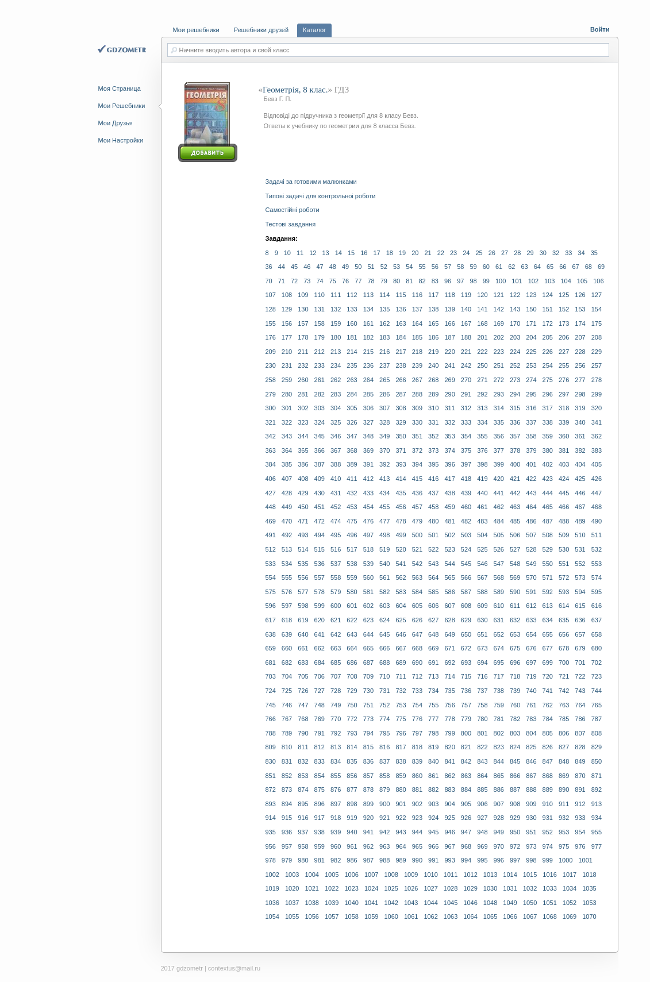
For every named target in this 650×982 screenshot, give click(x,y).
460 (466, 506)
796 (400, 733)
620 (319, 620)
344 (303, 436)
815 (368, 747)
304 (335, 408)
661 (303, 648)
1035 (589, 888)
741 (548, 690)
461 (482, 506)
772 (352, 718)
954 (580, 832)
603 (384, 605)
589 (499, 591)
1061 (411, 916)
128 (271, 309)
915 (287, 817)
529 (548, 549)
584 (417, 591)
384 (271, 464)
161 (368, 323)
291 (466, 394)
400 (515, 464)
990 (417, 860)
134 (368, 309)
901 (400, 803)
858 (384, 775)
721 (564, 676)
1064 (470, 916)
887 (515, 789)
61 (498, 266)
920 (368, 817)
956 (271, 846)
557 (319, 577)
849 (580, 761)
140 (466, 309)
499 (400, 535)
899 (368, 803)
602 (368, 605)
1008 (391, 874)
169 (499, 323)
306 (368, 408)
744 (596, 690)
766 (271, 718)
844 (499, 761)
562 (400, 577)
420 (499, 478)
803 (515, 733)
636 (580, 620)
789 (287, 733)
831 (287, 761)
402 (548, 464)
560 (368, 577)
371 (400, 450)
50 (358, 266)
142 (499, 309)
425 (580, 478)
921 (384, 817)
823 (499, 747)
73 (306, 281)
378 (515, 450)
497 (368, 535)
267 (417, 379)
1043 (411, 902)
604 (400, 605)
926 (466, 817)
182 (368, 337)
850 (596, 761)
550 (548, 563)
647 (417, 634)
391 (368, 464)
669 (433, 648)
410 (335, 478)
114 (384, 294)
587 (466, 591)
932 (564, 817)
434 (384, 493)
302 (303, 408)
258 (271, 379)
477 (384, 521)
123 (531, 294)
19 (402, 252)
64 (537, 266)
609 (482, 605)
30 (543, 252)
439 (466, 493)
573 (580, 577)
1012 (470, 874)
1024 (371, 888)
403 (564, 464)
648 (433, 634)
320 (596, 408)
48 (332, 266)
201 (482, 337)
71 (281, 281)
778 (449, 718)
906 (482, 803)
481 (449, 521)
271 (482, 379)
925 (449, 817)
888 (531, 789)
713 (433, 676)
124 (548, 294)
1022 (332, 888)
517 (352, 549)
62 (511, 266)
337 (531, 422)
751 (368, 705)
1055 (292, 916)
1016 (549, 874)
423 (548, 478)
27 (504, 252)
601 (352, 605)
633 (531, 620)
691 (433, 662)
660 (287, 648)
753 (400, 705)
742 (564, 690)
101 (516, 281)
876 (335, 789)
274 (531, 379)
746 (287, 705)
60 (486, 266)
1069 (569, 916)
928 (499, 817)
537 (335, 563)
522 (433, 549)
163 (400, 323)
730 (368, 690)
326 (352, 422)
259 (287, 379)
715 (466, 676)
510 (580, 535)
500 (417, 535)
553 (596, 563)
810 (287, 747)
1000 (565, 860)
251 (499, 365)
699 (548, 662)
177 (287, 337)
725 (287, 690)
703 (271, 676)
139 (449, 309)
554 (271, 577)
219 (433, 351)
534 (287, 563)
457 (417, 506)
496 (352, 535)
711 (400, 676)
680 (596, 648)
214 (352, 351)
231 (287, 365)
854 (319, 775)
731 (384, 690)
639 (287, 634)
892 (596, 789)
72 (294, 281)
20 (414, 252)
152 (564, 309)
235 (352, 365)
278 (596, 379)
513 (287, 549)
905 (466, 803)
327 (368, 422)
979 (287, 860)
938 (319, 832)
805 (548, 733)
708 (352, 676)
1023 (351, 888)
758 (482, 705)
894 (287, 803)
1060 (391, 916)
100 (500, 281)
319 (580, 408)
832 (303, 761)
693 (466, 662)
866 (515, 775)
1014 (510, 874)
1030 (490, 888)
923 (417, 817)
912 (580, 803)
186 (433, 337)
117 (433, 294)
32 (555, 252)
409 (319, 478)
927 (482, 817)
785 (564, 718)
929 (515, 817)
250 (482, 365)
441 (499, 493)
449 (287, 506)
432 (352, 493)
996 (499, 860)
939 (335, 832)
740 (531, 690)
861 (433, 775)
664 (352, 648)
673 (482, 648)
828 (580, 747)
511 (596, 535)
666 (384, 648)
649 (449, 634)
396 (449, 464)
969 (482, 846)
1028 (450, 888)
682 (287, 662)
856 (352, 775)
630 (482, 620)
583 (400, 591)
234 (335, 365)
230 (271, 365)
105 (582, 281)
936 (287, 832)
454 (368, 506)
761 (531, 705)
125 (564, 294)
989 (400, 860)
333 (466, 422)
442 (515, 493)
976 (580, 846)
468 (596, 506)
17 (377, 252)
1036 (272, 902)
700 (564, 662)
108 (287, 294)
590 (515, 591)
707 (335, 676)
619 (303, 620)
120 (482, 294)
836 (368, 761)
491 (271, 535)
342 (271, 436)
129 (287, 309)
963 (384, 846)
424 (564, 478)
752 (384, 705)
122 (515, 294)
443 (531, 493)
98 (473, 281)
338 (548, 422)
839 (417, 761)
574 (596, 577)
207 (580, 337)
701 (580, 662)
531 (580, 549)
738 (499, 690)
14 (338, 252)
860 (417, 775)
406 (271, 478)
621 (335, 620)
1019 (272, 888)
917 (319, 817)
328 (384, 422)
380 (548, 450)
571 (548, 577)
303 (319, 408)
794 (368, 733)
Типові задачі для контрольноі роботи (321, 195)
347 (352, 436)
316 (531, 408)
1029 (470, 888)
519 (384, 549)
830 (271, 761)
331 (433, 422)
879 (384, 789)
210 (287, 351)
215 (368, 351)
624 (384, 620)
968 (466, 846)
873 (287, 789)
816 (384, 747)
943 (400, 832)
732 (400, 690)
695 (499, 662)
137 (417, 309)
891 (580, 789)
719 (531, 676)
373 (433, 450)
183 (384, 337)
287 (400, 394)
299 (596, 394)
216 (384, 351)
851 (271, 775)
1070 (589, 916)
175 (596, 323)
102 (533, 281)
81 (409, 281)
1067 (530, 916)
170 (515, 323)
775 (400, 718)
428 (287, 493)
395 (433, 464)
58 (460, 266)
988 (384, 860)
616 (596, 605)
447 (596, 493)
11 (300, 252)
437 (433, 493)
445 (564, 493)
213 (335, 351)
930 (531, 817)
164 (417, 323)
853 (303, 775)
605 (417, 605)
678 (564, 648)
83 (435, 281)
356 (499, 436)
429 (303, 493)
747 (303, 705)
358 (531, 436)
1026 (411, 888)
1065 (490, 916)
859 (400, 775)
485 (515, 521)
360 (564, 436)
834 (335, 761)
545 (466, 563)
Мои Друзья (115, 123)
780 (482, 718)
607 (449, 605)
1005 (332, 874)
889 (548, 789)
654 (531, 634)
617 (271, 620)
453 (352, 506)
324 (319, 422)
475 (352, 521)
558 (335, 577)
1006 (351, 874)
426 (596, 478)
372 (417, 450)
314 (499, 408)
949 (499, 832)
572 (564, 577)
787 (596, 718)
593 (564, 591)
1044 (430, 902)
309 (417, 408)
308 (400, 408)
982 (335, 860)
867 (531, 775)
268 (433, 379)
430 (319, 493)
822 (482, 747)
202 (499, 337)
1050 (530, 902)
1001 (585, 860)
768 (303, 718)
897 (335, 803)
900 (384, 803)
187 (449, 337)
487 (548, 521)
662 (319, 648)
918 (335, 817)
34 (581, 252)
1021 (311, 888)
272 (499, 379)
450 (303, 506)
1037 (292, 902)
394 (417, 464)
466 (564, 506)
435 (400, 493)
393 (400, 464)
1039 (332, 902)
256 (580, 365)
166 (449, 323)
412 (368, 478)
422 (531, 478)
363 (271, 450)
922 (400, 817)
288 (417, 394)
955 (596, 832)
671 (449, 648)
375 (466, 450)
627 (433, 620)
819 (433, 747)
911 (564, 803)
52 (383, 266)
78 (371, 281)
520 (400, 549)
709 (368, 676)
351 (417, 436)
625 (400, 620)
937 (303, 832)
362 (596, 436)
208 (596, 337)
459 (449, 506)
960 (335, 846)
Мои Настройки (121, 140)
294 (515, 394)
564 (433, 577)
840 (433, 761)
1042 (391, 902)
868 (548, 775)
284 (352, 394)
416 (433, 478)
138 (433, 309)
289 (433, 394)
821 (466, 747)
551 (564, 563)
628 (449, 620)
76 (345, 281)
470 (287, 521)
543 (433, 563)
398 (482, 464)
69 (601, 266)
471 (303, 521)
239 (417, 365)
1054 (272, 916)
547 (499, 563)
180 (335, 337)
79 (383, 281)
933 (580, 817)
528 (531, 549)
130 (303, 309)
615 (580, 605)
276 (564, 379)
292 (482, 394)
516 (335, 549)
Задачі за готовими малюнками (311, 181)
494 (319, 535)
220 (449, 351)
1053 (589, 902)
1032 (530, 888)
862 (449, 775)
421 (515, 478)
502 (449, 535)
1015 (530, 874)
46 (306, 266)
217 (400, 351)
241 (449, 365)
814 (352, 747)
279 (271, 394)
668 (417, 648)
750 (352, 705)
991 (433, 860)
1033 (549, 888)
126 (580, 294)
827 (564, 747)
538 (352, 563)
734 (433, 690)
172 (548, 323)
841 (449, 761)
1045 (450, 902)
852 (287, 775)
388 (335, 464)
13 (325, 252)
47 (320, 266)
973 (531, 846)
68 (588, 266)
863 (466, 775)
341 (596, 422)
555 (287, 577)
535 (303, 563)
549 (531, 563)
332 (449, 422)
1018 (589, 874)
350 (400, 436)
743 (580, 690)
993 (449, 860)
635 (564, 620)
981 (319, 860)
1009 (411, 874)
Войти (600, 29)
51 (371, 266)
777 (433, 718)
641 (319, 634)
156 (287, 323)
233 (319, 365)
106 (598, 281)
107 (271, 294)
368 (352, 450)
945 (433, 832)
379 (531, 450)
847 (548, 761)
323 (303, 422)
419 (482, 478)
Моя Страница (119, 88)
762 (548, 705)
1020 (292, 888)
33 (568, 252)
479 (417, 521)
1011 (450, 874)
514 (303, 549)
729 (352, 690)
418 (466, 478)
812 (319, 747)
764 (580, 705)
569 (515, 577)
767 (287, 718)
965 (417, 846)
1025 (391, 888)
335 (499, 422)
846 (531, 761)
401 (531, 464)
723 (596, 676)
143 (515, 309)
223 (499, 351)
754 (417, 705)
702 (596, 662)
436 (417, 493)
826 (548, 747)
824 (515, 747)
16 (363, 252)
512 (271, 549)
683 (303, 662)
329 (400, 422)
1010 (430, 874)
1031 (510, 888)
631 (499, 620)
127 (596, 294)
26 (492, 252)
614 (564, 605)
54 (409, 266)
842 (466, 761)
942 (384, 832)
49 (345, 266)
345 (319, 436)
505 (499, 535)
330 (417, 422)
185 (417, 337)
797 (417, 733)
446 (580, 493)
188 (466, 337)
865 (499, 775)
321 (271, 422)
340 (580, 422)
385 (287, 464)
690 (417, 662)
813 (335, 747)
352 (433, 436)
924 (433, 817)
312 (466, 408)
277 (580, 379)
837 (384, 761)
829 (596, 747)
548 (515, 563)
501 (433, 535)
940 (352, 832)
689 (400, 662)
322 (287, 422)
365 (303, 450)
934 (596, 817)
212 (319, 351)
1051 (549, 902)
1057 (332, 916)
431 (335, 493)
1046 (470, 902)
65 (550, 266)
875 (319, 789)
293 (499, 394)
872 (271, 789)
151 (548, 309)
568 (499, 577)
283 (335, 394)
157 (303, 323)
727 (319, 690)
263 (352, 379)
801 (482, 733)
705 (303, 676)
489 (580, 521)
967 (449, 846)
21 (428, 252)
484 (499, 521)
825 (531, 747)
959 (319, 846)
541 (400, 563)
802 (499, 733)
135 (384, 309)
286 (384, 394)
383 (596, 450)
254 (548, 365)
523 (449, 549)
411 (352, 478)
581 (368, 591)
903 (433, 803)
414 (400, 478)
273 (515, 379)
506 (515, 535)
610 (499, 605)
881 (417, 789)
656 (564, 634)
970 (499, 846)
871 (596, 775)
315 (515, 408)
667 (400, 648)
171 (531, 323)
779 (466, 718)
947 (466, 832)
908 (515, 803)
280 (287, 394)
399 (499, 464)
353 (449, 436)
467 (580, 506)
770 (335, 718)
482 (466, 521)
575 (271, 591)
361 (580, 436)
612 (531, 605)
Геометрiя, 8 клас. (295, 89)
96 (447, 281)
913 (596, 803)
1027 (430, 888)
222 (482, 351)
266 (400, 379)
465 (548, 506)
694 (482, 662)
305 (352, 408)
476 (368, 521)
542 (417, 563)
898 (352, 803)
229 (596, 351)
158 (319, 323)
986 (352, 860)
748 (319, 705)
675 (515, 648)
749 (335, 705)
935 (271, 832)
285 (368, 394)
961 (352, 846)
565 (449, 577)
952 (548, 832)
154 (596, 309)
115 (400, 294)
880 (400, 789)
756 (449, 705)
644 (368, 634)
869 (564, 775)
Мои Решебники (121, 105)
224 (515, 351)
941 (368, 832)
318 (564, 408)
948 (482, 832)
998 (531, 860)
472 (319, 521)
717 (499, 676)
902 (417, 803)
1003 (292, 874)
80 (396, 281)
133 (352, 309)
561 (384, 577)
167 (466, 323)
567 (482, 577)
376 (482, 450)
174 (580, 323)
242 (466, 365)
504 (482, 535)
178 (303, 337)
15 (351, 252)
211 (303, 351)
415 (417, 478)
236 (368, 365)
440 (482, 493)
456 (400, 506)
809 (271, 747)
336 (515, 422)
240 (433, 365)
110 (319, 294)
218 (417, 351)
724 (271, 690)
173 (564, 323)
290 (449, 394)
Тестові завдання (291, 224)
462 (499, 506)
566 (466, 577)
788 (271, 733)
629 (466, 620)
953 (564, 832)
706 (319, 676)
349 (384, 436)
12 (312, 252)
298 (580, 394)
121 (499, 294)
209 (271, 351)
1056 (311, 916)
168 (482, 323)
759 (499, 705)
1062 (430, 916)
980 (303, 860)
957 (287, 846)
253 (531, 365)
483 (482, 521)
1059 (371, 916)
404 (580, 464)
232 (303, 365)
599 (319, 605)
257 (596, 365)
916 (303, 817)
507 (531, 535)
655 (548, 634)
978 (271, 860)
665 (368, 648)
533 (271, 563)
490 (596, 521)
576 (287, 591)
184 (400, 337)
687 (368, 662)
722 (580, 676)
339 (564, 422)
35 (594, 252)
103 (549, 281)
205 (548, 337)
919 (352, 817)
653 (515, 634)
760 (515, 705)
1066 (510, 916)
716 (482, 676)
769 (319, 718)
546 (482, 563)
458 (433, 506)
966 (433, 846)
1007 (371, 874)
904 (449, 803)
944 (417, 832)
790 (303, 733)
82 (422, 281)
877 (352, 789)
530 (564, 549)
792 (335, 733)
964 (400, 846)
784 (548, 718)
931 (548, 817)
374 (449, 450)
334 (482, 422)
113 (368, 294)
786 (580, 718)
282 (319, 394)
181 (352, 337)
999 (548, 860)
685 (335, 662)
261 (319, 379)
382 (580, 450)
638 (271, 634)
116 (417, 294)
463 (515, 506)
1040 (351, 902)
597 (287, 605)
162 (384, 323)
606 (433, 605)
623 (368, 620)
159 (335, 323)
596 (271, 605)
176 (271, 337)
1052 (569, 902)
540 (384, 563)
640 (303, 634)
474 (335, 521)
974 (548, 846)
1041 (371, 902)
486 (531, 521)
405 (596, 464)
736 (466, 690)
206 (564, 337)
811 (303, 747)
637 (596, 620)
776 (417, 718)
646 (400, 634)
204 (531, 337)
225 (531, 351)
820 (449, 747)
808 (596, 733)
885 (482, 789)
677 (548, 648)
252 (515, 365)
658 (596, 634)
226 (548, 351)
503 (466, 535)
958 (303, 846)
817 (400, 747)
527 (515, 549)
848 (564, 761)
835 (352, 761)
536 (319, 563)
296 (548, 394)
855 (335, 775)
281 (303, 394)
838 (400, 761)
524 (466, 549)
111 (335, 294)
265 (384, 379)
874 (303, 789)
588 (482, 591)
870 (580, 775)
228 (580, 351)
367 (335, 450)
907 (499, 803)
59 (473, 266)
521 (417, 549)
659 (271, 648)
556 (303, 577)
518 (368, 549)
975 (564, 846)
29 (530, 252)
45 (294, 266)
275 (548, 379)
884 (466, 789)
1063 (450, 916)
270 (466, 379)
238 (400, 365)
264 (368, 379)
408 (303, 478)
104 (565, 281)
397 (466, 464)
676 (531, 648)
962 (368, 846)
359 (548, 436)
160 (352, 323)
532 (596, 549)
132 (335, 309)
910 (548, 803)
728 (335, 690)
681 (271, 662)
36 (269, 266)
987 (368, 860)
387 (319, 464)
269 (449, 379)
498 (384, 535)
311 (449, 408)
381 (564, 450)
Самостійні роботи (293, 209)
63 (524, 266)
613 (548, 605)
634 (548, 620)
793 (352, 733)
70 (269, 281)
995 (482, 860)
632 (515, 620)
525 (482, 549)
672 (466, 648)
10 (287, 252)
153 (580, 309)
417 (449, 478)
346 (335, 436)
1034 (569, 888)
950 (515, 832)
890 (564, 789)
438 (449, 493)
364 (287, 450)
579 (335, 591)
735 (449, 690)
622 (352, 620)
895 (303, 803)
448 (271, 506)
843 (482, 761)
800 (466, 733)
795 (384, 733)
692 (449, 662)
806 (564, 733)
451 (319, 506)
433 (368, 493)
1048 (490, 902)
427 (271, 493)
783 (531, 718)
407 (287, 478)
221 (466, 351)
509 (564, 535)
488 (564, 521)
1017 (569, 874)
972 (515, 846)
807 (580, 733)
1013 (490, 874)
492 (287, 535)
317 (548, 408)
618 (287, 620)
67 (575, 266)
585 (433, 591)
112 (352, 294)
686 (352, 662)
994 (466, 860)
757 (466, 705)
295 (531, 394)
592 (548, 591)
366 (319, 450)
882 (433, 789)
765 (596, 705)
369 (368, 450)
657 (580, 634)
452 (335, 506)
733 (417, 690)
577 (303, 591)
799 (449, 733)
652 (499, 634)
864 (482, 775)
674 (499, 648)
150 (531, 309)
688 (384, 662)
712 (417, 676)
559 (352, 577)
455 (384, 506)
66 (562, 266)
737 (482, 690)
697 (531, 662)
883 (449, 789)
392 (384, 464)
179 (319, 337)
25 (479, 252)
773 (368, 718)
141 (482, 309)
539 (368, 563)
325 (335, 422)
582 (384, 591)
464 (531, 506)
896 (319, 803)
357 (515, 436)
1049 (510, 902)
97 (460, 281)
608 (466, 605)
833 (319, 761)
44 (281, 266)
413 (384, 478)
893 (271, 803)
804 (531, 733)
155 (271, 323)
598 (303, 605)
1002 (272, 874)
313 (482, 408)
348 (368, 436)
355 (482, 436)
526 (499, 549)
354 (466, 436)
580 (352, 591)
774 (384, 718)
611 (515, 605)
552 (580, 563)
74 (320, 281)
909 (531, 803)
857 (368, 775)
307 (384, 408)
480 (433, 521)
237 (384, 365)
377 (499, 450)
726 (303, 690)
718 (515, 676)
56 (435, 266)
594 (580, 591)
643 (352, 634)
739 (515, 690)
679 (580, 648)
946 (449, 832)
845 (515, 761)
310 (433, 408)
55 (422, 266)
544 (449, 563)
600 (335, 605)
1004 (311, 874)
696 (515, 662)
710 (384, 676)
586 (449, 591)
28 (517, 252)
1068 (549, 916)
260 (303, 379)
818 (417, 747)
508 (548, 535)
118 (449, 294)
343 (287, 436)
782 (515, 718)
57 (447, 266)
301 (287, 408)
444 (548, 493)
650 (466, 634)
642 (335, 634)
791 (319, 733)
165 (433, 323)
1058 (351, 916)
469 (271, 521)
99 (486, 281)
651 (482, 634)
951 (531, 832)
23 (453, 252)
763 (564, 705)
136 (400, 309)
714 (449, 676)
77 (358, 281)
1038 (311, 902)
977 (596, 846)
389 (352, 464)
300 (271, 408)
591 (531, 591)
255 (564, 365)
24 (466, 252)
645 (384, 634)
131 (319, 309)
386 (303, 464)
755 (433, 705)
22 (440, 252)
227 (564, 351)
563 (417, 577)
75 (332, 281)
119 (466, 294)
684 (319, 662)
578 (319, 591)
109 (303, 294)
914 (271, 817)
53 (396, 266)
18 (389, 252)
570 (531, 577)
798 (433, 733)
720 (548, 676)
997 (515, 860)
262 (335, 379)
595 (596, 591)
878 (368, 789)
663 (335, 648)
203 (515, 337)
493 (303, 535)
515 (319, 549)
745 (271, 705)
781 (499, 718)
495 (335, 535)
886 (499, 789)
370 (384, 450)
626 (417, 620)
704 (287, 676)
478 (400, 521)
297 (564, 394)
